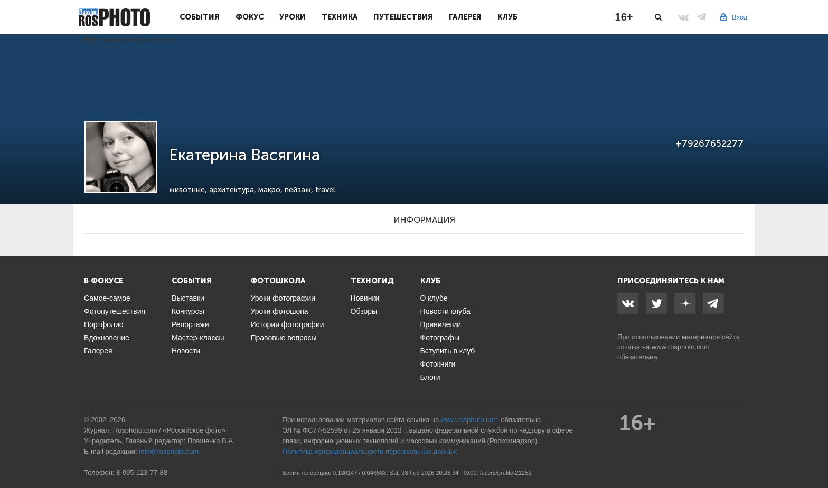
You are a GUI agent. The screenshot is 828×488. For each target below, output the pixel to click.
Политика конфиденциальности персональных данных (370, 451)
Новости (186, 351)
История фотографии (287, 324)
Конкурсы (188, 311)
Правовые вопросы (283, 337)
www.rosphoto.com (681, 347)
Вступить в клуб (447, 351)
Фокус (250, 17)
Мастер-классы (198, 337)
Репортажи (190, 324)
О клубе (434, 298)
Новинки (365, 298)
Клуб (507, 17)
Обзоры (364, 311)
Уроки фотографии (282, 298)
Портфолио (104, 324)
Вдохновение (106, 337)
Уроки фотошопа (279, 311)
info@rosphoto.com (169, 451)
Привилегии (441, 324)
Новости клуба (445, 311)
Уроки (292, 17)
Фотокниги (438, 364)
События (200, 17)
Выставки (188, 298)
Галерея (465, 17)
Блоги (430, 377)
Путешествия (403, 17)
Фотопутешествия (114, 311)
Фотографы (439, 337)
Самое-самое (107, 298)
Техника (339, 17)
